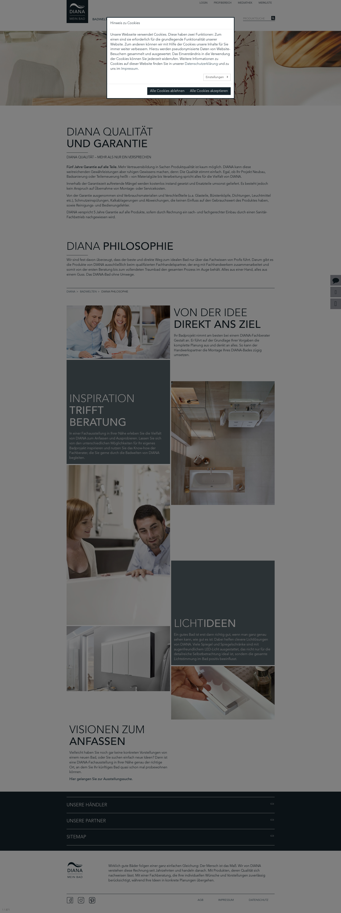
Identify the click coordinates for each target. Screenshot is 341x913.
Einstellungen (215, 77)
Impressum (129, 69)
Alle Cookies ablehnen (167, 91)
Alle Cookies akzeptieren (209, 91)
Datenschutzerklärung (201, 64)
